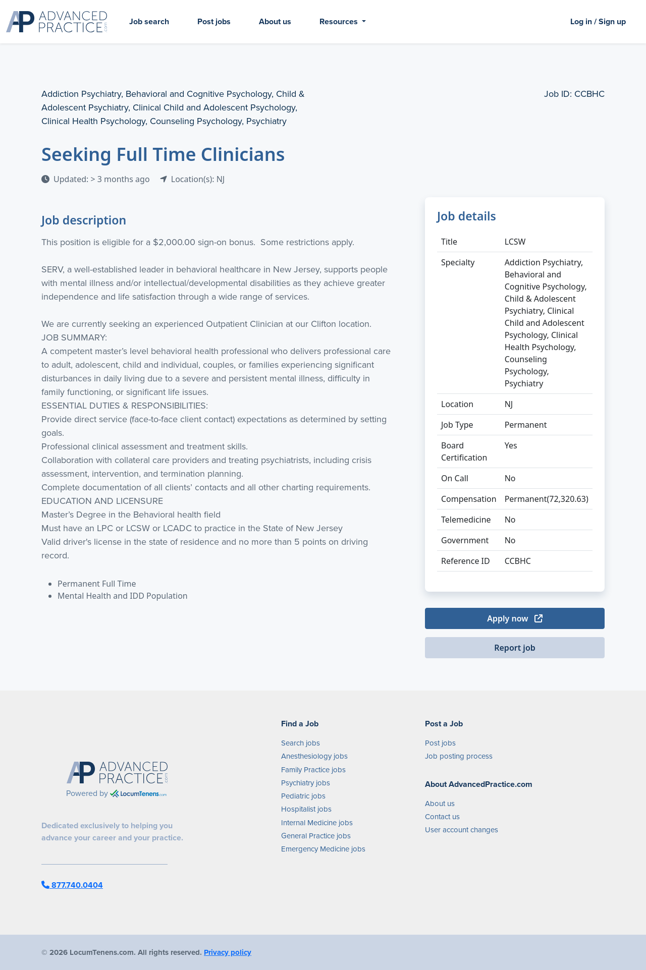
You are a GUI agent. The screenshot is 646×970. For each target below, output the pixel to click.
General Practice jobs (316, 835)
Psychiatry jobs (305, 782)
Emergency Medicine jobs (323, 848)
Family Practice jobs (313, 769)
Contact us (442, 816)
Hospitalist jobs (306, 809)
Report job (514, 647)
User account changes (461, 829)
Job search (149, 21)
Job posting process (459, 756)
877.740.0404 (72, 885)
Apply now (514, 618)
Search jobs (300, 743)
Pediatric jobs (303, 796)
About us (275, 21)
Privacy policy (227, 952)
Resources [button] (339, 21)
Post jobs (214, 21)
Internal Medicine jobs (317, 822)
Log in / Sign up (598, 21)
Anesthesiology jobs (314, 756)
